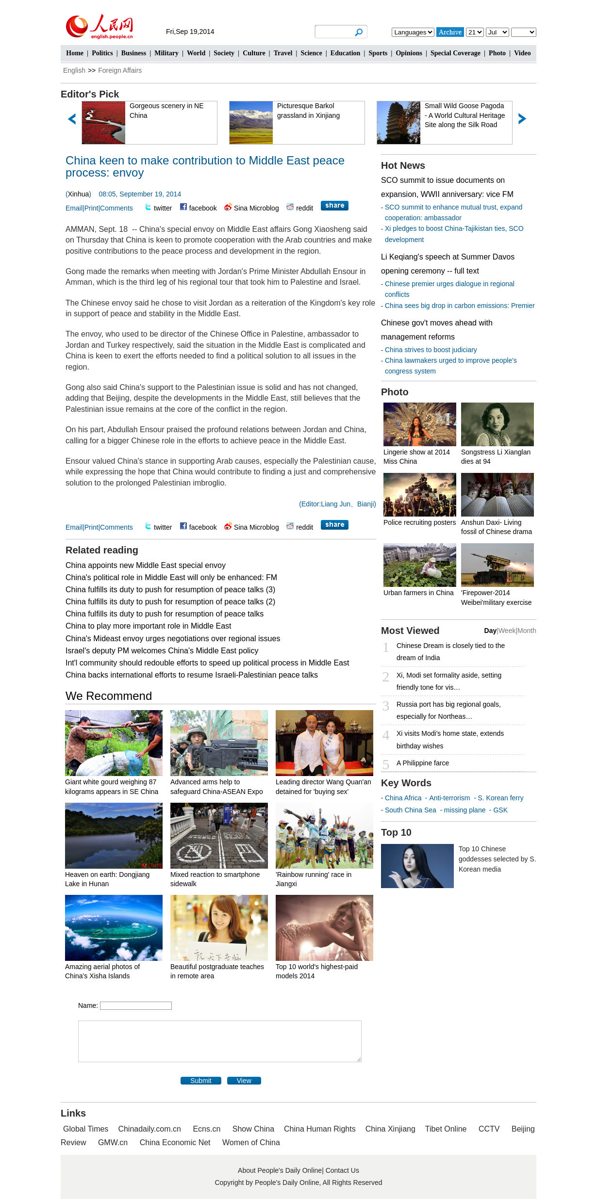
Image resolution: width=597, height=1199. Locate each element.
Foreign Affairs (120, 70)
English (74, 70)
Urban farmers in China (418, 593)
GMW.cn (114, 1142)
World (196, 53)
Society (224, 53)
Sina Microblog (256, 208)
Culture (254, 53)
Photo (497, 53)
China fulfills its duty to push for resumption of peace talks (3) (170, 589)
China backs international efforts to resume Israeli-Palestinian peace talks (192, 675)
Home (74, 53)
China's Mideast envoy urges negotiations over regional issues (173, 638)
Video (522, 53)
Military (166, 53)
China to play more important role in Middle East (149, 626)
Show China (253, 1129)
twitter (163, 208)
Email (74, 208)
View (244, 1081)
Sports (377, 53)
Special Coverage (456, 53)
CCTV (489, 1129)
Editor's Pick (90, 94)
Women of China (251, 1142)
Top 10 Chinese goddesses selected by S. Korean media (497, 859)
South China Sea (410, 810)
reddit (304, 208)
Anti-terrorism (449, 798)
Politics (102, 53)
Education (345, 53)
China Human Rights (320, 1129)
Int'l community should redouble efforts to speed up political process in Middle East (207, 663)
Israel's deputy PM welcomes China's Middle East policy (162, 651)
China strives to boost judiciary (431, 350)
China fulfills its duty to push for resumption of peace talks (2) (170, 602)
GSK (500, 810)
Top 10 (396, 832)
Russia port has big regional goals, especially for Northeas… (449, 710)
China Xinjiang (390, 1129)
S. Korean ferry (501, 798)
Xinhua (78, 194)
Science (311, 53)
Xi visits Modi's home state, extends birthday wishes (450, 739)
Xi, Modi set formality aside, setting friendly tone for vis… (449, 681)
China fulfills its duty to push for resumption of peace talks (165, 614)
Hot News (403, 165)
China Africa (403, 798)
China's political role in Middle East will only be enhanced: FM (171, 577)
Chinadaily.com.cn (149, 1129)
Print (91, 208)
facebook (203, 208)
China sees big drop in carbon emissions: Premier (460, 305)
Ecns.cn (206, 1129)
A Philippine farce (423, 763)
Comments (116, 208)
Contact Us (342, 1170)
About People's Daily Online (280, 1170)
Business (133, 53)
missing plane (465, 810)
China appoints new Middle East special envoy (146, 565)
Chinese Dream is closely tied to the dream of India (451, 652)
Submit (201, 1081)
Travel (283, 53)
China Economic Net (175, 1142)
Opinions (409, 53)
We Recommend (109, 695)
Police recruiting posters (419, 522)
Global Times (85, 1129)
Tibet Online (446, 1129)
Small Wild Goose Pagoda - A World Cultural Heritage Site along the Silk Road (465, 115)
